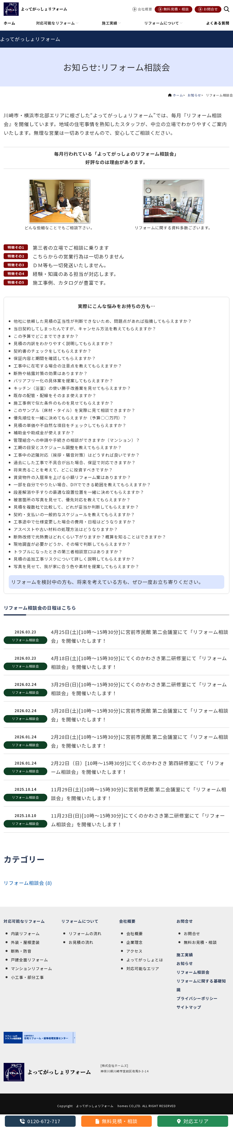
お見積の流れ (81, 942)
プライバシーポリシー (197, 998)
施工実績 (185, 954)
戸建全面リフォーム (29, 960)
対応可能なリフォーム (24, 921)
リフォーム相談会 (193, 972)
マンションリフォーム (31, 968)
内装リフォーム (25, 933)
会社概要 (127, 921)
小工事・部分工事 (27, 977)
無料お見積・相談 (200, 942)
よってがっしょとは (144, 960)
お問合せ (185, 921)
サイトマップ (189, 1007)
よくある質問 (217, 23)
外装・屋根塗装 (25, 942)
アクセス (134, 951)
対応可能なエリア (142, 968)
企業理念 (134, 942)
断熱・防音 (21, 951)
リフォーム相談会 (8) (28, 882)
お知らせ (194, 95)
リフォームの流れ (85, 933)
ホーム (9, 23)
